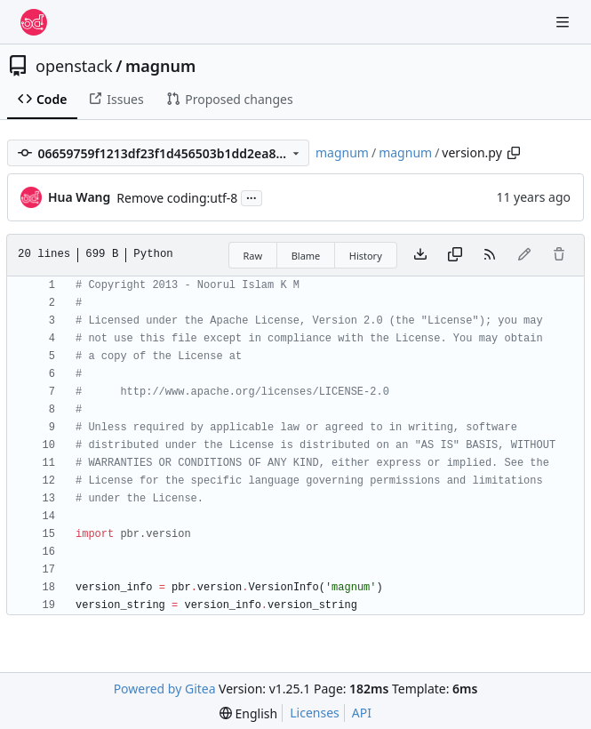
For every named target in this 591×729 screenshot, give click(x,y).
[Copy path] (513, 153)
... (251, 196)
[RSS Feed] (489, 255)
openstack (74, 66)
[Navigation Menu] (564, 21)
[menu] (248, 713)
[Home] (34, 22)
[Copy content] (455, 255)
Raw (253, 255)
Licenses (314, 712)
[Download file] (420, 255)
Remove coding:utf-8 (176, 197)
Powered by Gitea (165, 688)
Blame (306, 255)
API (361, 712)
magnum (160, 66)
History (365, 255)
